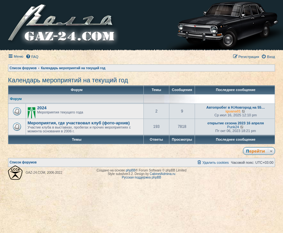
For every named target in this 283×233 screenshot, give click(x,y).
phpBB (130, 170)
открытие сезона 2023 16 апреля (235, 123)
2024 (41, 107)
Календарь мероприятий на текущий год (68, 80)
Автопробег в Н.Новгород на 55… (235, 107)
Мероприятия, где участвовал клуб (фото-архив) (79, 123)
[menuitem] (32, 57)
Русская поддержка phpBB (141, 177)
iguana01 (233, 111)
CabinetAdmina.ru (162, 174)
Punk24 (233, 127)
